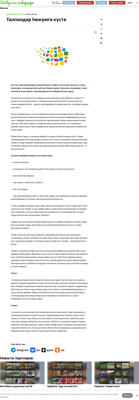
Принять (127, 395)
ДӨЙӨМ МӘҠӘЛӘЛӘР (15, 14)
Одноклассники (85, 3)
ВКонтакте (68, 3)
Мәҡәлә (4, 8)
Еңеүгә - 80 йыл (117, 3)
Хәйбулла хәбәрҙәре (17, 2)
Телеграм (101, 3)
